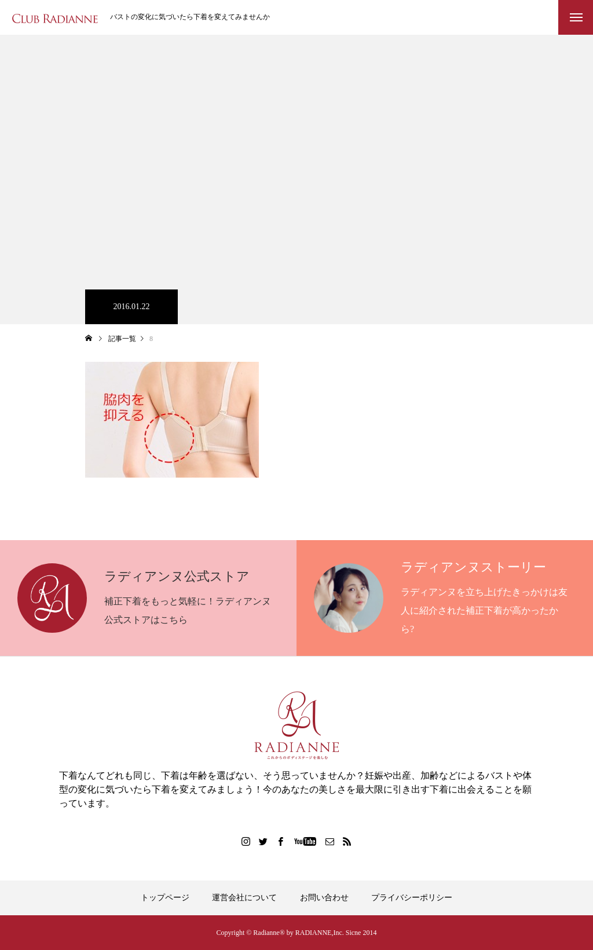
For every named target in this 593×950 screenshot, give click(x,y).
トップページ (165, 897)
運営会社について (244, 897)
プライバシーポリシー (411, 897)
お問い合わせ (324, 897)
